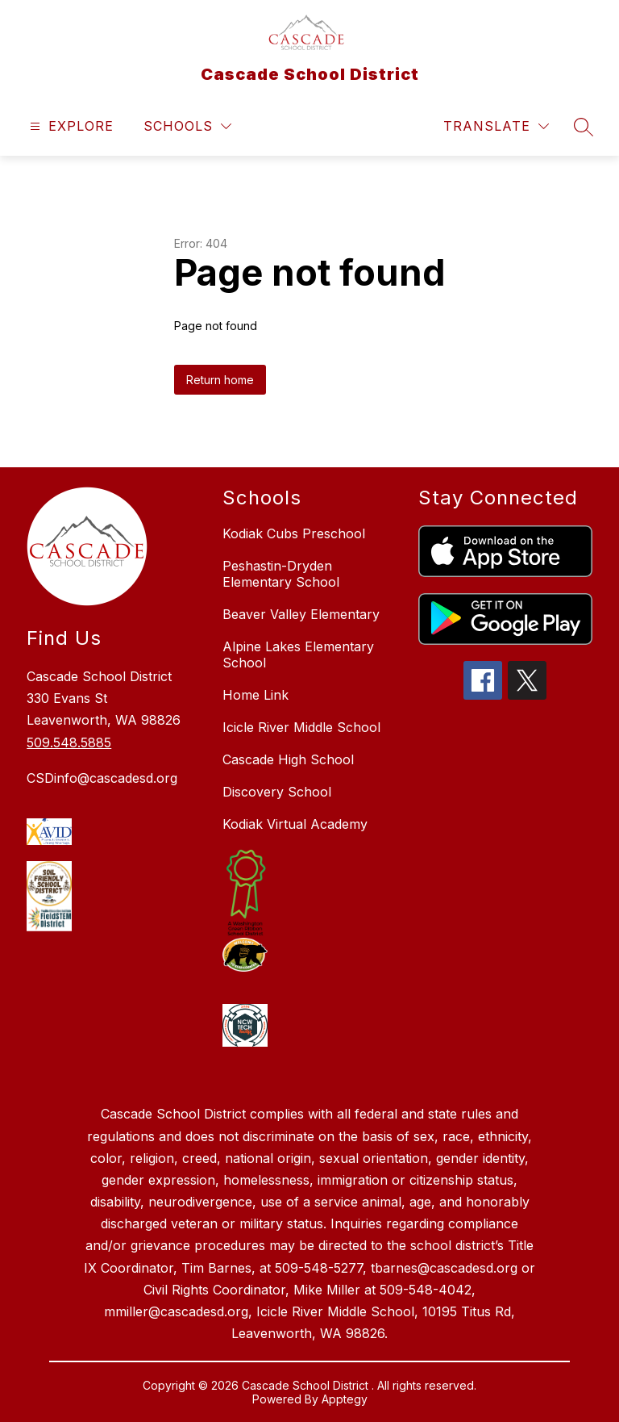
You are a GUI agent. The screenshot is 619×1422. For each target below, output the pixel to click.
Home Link (255, 695)
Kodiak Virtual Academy (295, 824)
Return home (220, 380)
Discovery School (276, 792)
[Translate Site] (496, 126)
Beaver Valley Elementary (301, 614)
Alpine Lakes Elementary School (298, 654)
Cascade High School (288, 759)
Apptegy (345, 1399)
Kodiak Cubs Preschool (293, 533)
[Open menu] (70, 126)
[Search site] (583, 126)
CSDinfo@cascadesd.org (102, 778)
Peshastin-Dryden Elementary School (280, 574)
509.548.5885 (69, 742)
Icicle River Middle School (301, 727)
